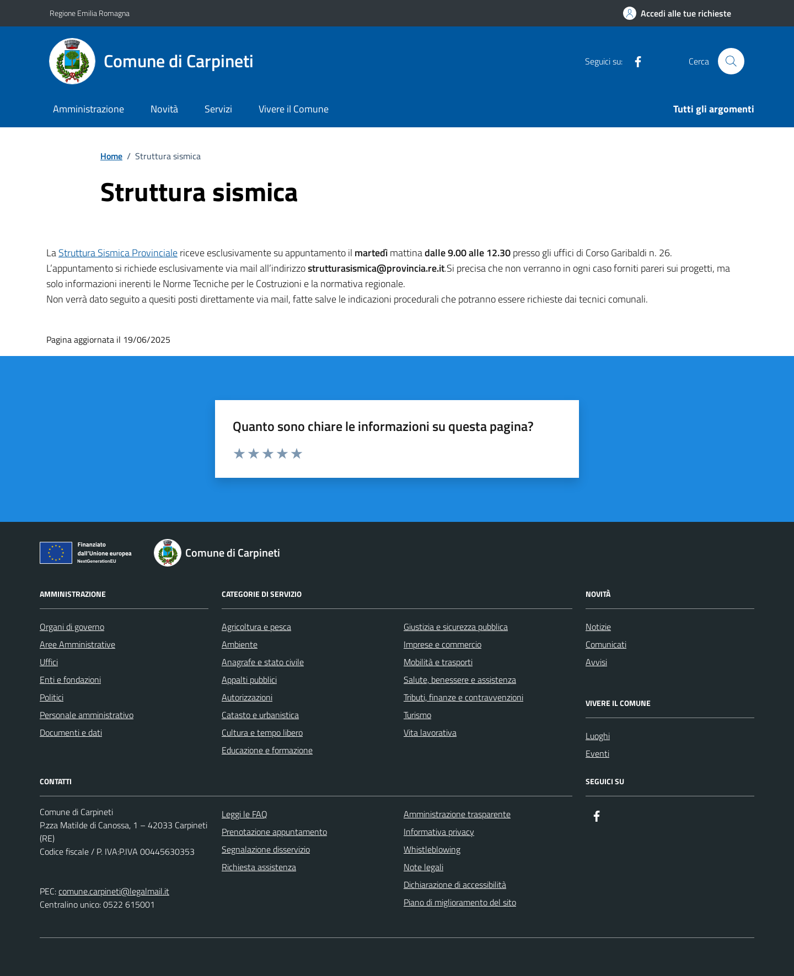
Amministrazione (88, 108)
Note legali (423, 866)
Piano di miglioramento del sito (460, 902)
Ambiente (239, 644)
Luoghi (598, 735)
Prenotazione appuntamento (274, 831)
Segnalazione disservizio (266, 849)
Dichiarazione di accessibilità (455, 884)
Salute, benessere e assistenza (460, 679)
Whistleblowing (432, 849)
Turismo (417, 714)
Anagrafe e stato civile (263, 661)
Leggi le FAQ (244, 814)
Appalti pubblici (249, 679)
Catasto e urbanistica (260, 714)
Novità (164, 108)
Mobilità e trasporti (438, 661)
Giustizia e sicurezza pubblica (456, 626)
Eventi (597, 753)
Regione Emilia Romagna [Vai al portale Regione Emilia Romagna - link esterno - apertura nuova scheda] (90, 13)
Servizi (218, 108)
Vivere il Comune (294, 108)
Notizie (598, 626)
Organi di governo (72, 626)
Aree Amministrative (77, 644)
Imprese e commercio (442, 644)
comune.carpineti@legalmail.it (113, 891)
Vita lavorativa (430, 732)
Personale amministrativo (86, 714)
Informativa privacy (439, 831)
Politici (51, 697)
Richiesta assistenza (259, 866)
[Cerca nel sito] (731, 61)
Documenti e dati (71, 732)
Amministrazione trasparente (457, 814)
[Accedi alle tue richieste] (677, 13)
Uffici (49, 661)
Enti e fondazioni (70, 679)
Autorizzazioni (247, 697)
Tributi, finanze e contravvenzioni (463, 697)
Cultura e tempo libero (262, 732)
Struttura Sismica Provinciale (118, 252)
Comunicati (606, 644)
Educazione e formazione (267, 750)
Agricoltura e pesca (256, 626)
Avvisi (596, 661)
